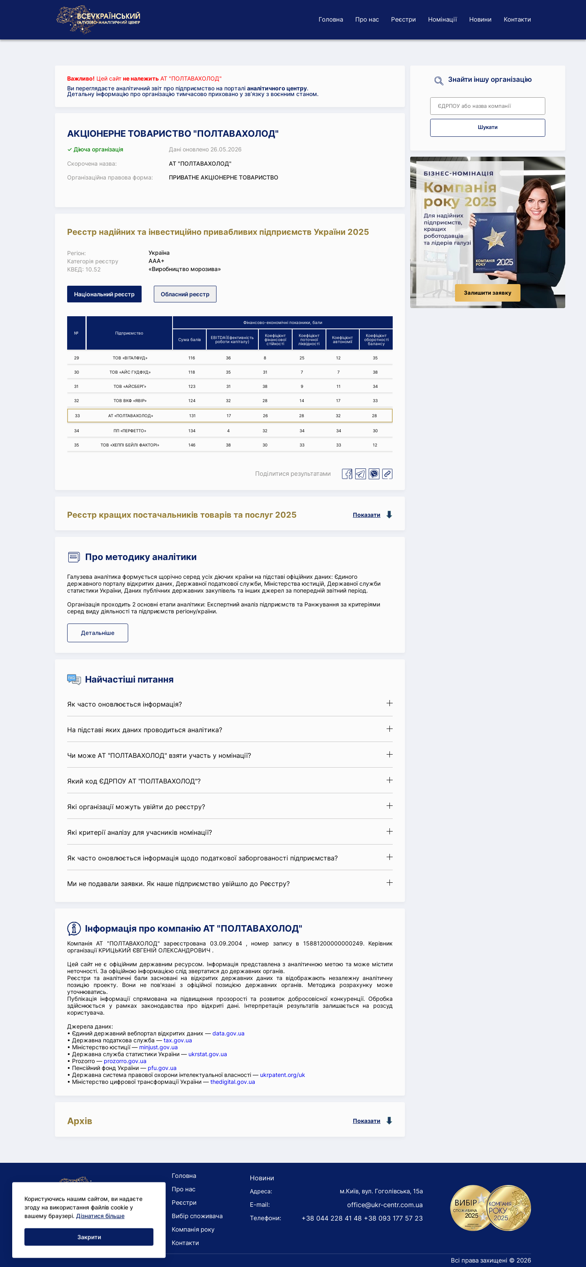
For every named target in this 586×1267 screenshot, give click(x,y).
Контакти (517, 19)
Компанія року (193, 1229)
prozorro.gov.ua (125, 1060)
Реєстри (403, 19)
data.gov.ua (228, 1033)
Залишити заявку (488, 293)
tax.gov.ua (178, 1040)
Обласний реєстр (185, 294)
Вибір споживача (197, 1216)
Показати (366, 514)
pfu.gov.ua (162, 1067)
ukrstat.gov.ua (207, 1053)
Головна (331, 19)
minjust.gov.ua (158, 1047)
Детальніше (97, 632)
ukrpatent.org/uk (282, 1074)
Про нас (367, 19)
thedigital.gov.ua (232, 1081)
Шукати (488, 127)
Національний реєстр (104, 294)
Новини (480, 19)
